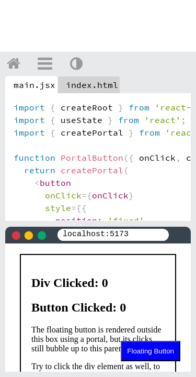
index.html (92, 85)
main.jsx (34, 85)
